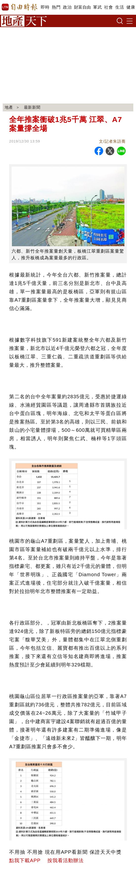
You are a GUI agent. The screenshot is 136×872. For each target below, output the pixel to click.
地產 (9, 107)
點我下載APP (24, 860)
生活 (119, 7)
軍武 (97, 7)
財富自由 (82, 7)
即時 (45, 7)
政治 (67, 7)
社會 (108, 7)
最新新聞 (32, 107)
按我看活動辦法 (65, 860)
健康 (130, 7)
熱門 (56, 7)
